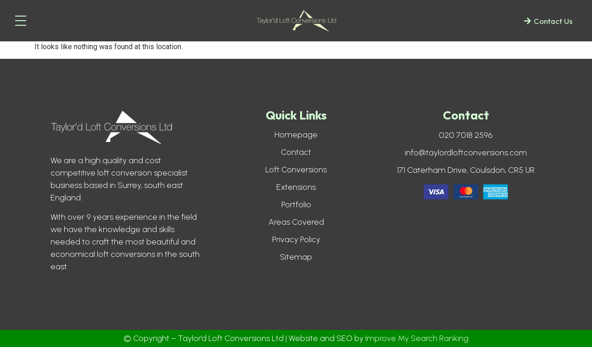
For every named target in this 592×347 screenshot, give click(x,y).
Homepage (296, 135)
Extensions (296, 187)
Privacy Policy (296, 239)
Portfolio (296, 204)
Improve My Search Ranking (417, 338)
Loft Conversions (296, 170)
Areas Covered (296, 222)
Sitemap (296, 257)
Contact (296, 152)
